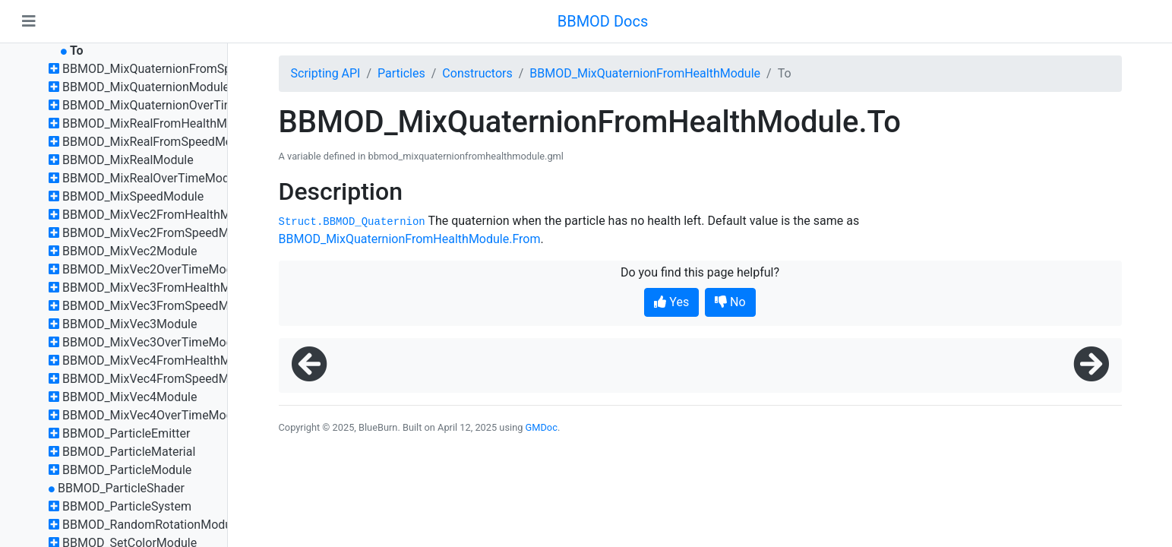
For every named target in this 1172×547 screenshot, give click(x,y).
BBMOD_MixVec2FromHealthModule (161, 214)
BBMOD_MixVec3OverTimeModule (155, 342)
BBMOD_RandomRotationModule (152, 524)
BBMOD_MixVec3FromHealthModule (161, 287)
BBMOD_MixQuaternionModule (145, 87)
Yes (671, 302)
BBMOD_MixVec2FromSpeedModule (160, 233)
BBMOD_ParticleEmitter (126, 433)
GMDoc (542, 427)
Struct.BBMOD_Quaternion (352, 222)
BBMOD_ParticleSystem (126, 506)
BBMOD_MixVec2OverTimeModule (155, 269)
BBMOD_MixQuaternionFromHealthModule (644, 73)
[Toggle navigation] (29, 21)
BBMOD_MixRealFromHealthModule (159, 123)
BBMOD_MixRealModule (128, 160)
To (77, 50)
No (730, 302)
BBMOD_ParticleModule (126, 470)
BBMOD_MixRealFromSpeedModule (158, 141)
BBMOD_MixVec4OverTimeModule (155, 415)
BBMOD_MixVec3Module (129, 324)
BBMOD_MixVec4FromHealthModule (161, 360)
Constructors (477, 73)
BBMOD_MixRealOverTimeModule (153, 178)
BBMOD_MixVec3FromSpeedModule (160, 306)
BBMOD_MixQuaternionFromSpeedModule (177, 69)
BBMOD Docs (603, 21)
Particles (401, 73)
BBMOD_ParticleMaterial (128, 451)
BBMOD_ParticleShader (121, 488)
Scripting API (326, 73)
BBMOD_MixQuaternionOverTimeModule (172, 105)
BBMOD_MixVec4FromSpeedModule (160, 379)
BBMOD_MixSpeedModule (133, 196)
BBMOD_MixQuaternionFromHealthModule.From (410, 239)
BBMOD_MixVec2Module (129, 251)
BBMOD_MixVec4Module (129, 397)
